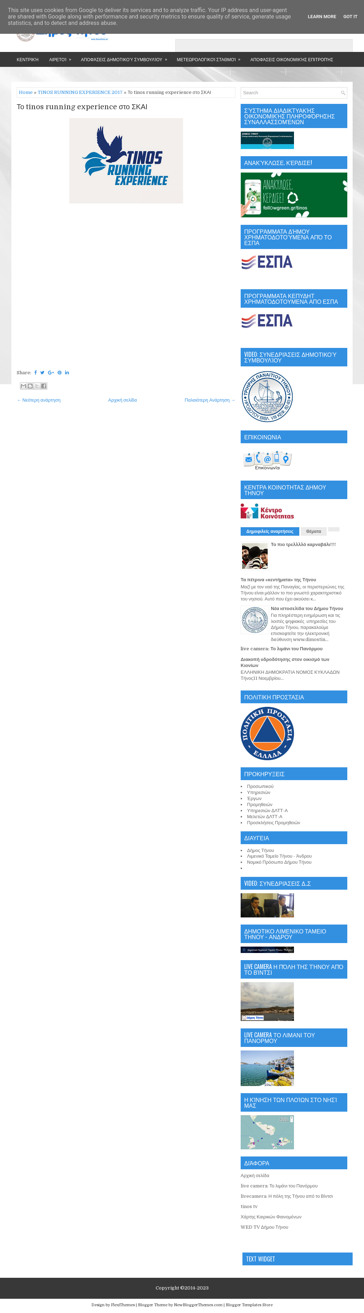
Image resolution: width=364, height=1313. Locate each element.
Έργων (254, 798)
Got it (350, 16)
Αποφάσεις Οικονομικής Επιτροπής (291, 59)
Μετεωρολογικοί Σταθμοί (211, 57)
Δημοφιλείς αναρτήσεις (270, 531)
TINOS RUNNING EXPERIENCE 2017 (80, 92)
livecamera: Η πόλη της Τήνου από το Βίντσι (287, 1196)
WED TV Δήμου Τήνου (264, 1227)
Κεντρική (27, 59)
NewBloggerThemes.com (198, 1305)
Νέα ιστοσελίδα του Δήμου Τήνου (307, 608)
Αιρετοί (62, 57)
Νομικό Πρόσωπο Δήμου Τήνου (279, 862)
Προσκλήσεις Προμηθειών (273, 822)
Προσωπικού (260, 786)
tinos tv (249, 1206)
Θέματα (313, 531)
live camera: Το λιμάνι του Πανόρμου (282, 648)
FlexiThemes (123, 1305)
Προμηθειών (259, 804)
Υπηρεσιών (259, 792)
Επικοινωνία (46, 74)
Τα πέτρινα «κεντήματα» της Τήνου (278, 579)
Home (26, 92)
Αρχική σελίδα (122, 400)
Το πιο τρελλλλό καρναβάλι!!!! (303, 544)
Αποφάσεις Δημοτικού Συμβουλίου (126, 57)
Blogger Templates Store (249, 1305)
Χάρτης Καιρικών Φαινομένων (271, 1216)
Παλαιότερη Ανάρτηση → (210, 400)
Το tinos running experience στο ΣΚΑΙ (82, 107)
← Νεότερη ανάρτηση (38, 400)
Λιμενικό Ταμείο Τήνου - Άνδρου (279, 856)
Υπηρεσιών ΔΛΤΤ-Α (267, 810)
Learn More (322, 16)
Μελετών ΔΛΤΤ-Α (264, 816)
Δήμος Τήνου (260, 850)
